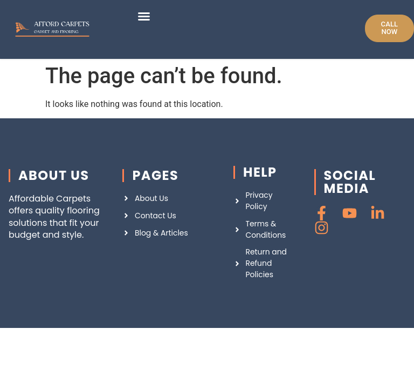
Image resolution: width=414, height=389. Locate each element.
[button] (144, 16)
